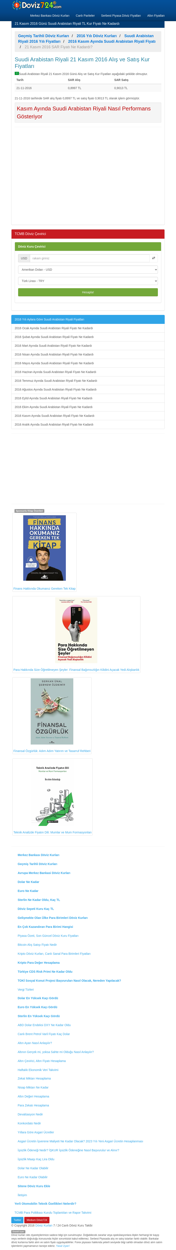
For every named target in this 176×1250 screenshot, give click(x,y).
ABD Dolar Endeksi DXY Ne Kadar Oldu (44, 1025)
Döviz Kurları (43, 1225)
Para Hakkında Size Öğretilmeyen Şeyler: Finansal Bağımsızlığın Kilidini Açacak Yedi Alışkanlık (76, 634)
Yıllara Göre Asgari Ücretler (36, 1132)
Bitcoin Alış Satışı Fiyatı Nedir (37, 944)
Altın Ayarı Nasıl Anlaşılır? (35, 1043)
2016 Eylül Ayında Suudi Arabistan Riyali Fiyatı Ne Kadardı (53, 398)
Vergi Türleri (26, 989)
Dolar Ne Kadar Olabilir (33, 1168)
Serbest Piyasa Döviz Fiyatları (121, 15)
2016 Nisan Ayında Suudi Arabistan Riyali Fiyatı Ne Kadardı (54, 354)
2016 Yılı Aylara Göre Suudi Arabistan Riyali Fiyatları (49, 319)
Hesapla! (88, 292)
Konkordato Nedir (29, 1123)
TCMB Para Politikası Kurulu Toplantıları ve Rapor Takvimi (52, 1212)
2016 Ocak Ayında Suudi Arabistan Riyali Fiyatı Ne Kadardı (54, 328)
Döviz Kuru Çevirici (31, 246)
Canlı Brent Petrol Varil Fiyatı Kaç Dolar (44, 1034)
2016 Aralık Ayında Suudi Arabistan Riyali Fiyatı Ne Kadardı (54, 424)
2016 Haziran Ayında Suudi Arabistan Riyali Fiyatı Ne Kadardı (55, 372)
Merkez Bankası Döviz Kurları (49, 15)
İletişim (22, 1195)
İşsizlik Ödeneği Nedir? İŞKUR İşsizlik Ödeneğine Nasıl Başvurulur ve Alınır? (68, 1150)
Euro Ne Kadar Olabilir (33, 1177)
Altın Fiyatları (156, 15)
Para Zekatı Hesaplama (33, 1105)
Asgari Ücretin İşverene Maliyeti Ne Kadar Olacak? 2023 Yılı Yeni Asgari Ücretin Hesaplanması (80, 1141)
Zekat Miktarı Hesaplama (34, 1078)
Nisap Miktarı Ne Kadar (33, 1087)
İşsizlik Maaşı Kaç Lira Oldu (36, 1159)
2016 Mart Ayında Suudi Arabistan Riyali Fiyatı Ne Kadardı (53, 345)
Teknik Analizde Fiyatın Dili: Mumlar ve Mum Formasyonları (52, 796)
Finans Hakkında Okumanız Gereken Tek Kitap (44, 552)
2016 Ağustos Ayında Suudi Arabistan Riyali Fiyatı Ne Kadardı (56, 389)
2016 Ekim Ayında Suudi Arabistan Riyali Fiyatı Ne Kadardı (54, 407)
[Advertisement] (88, 175)
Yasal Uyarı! (63, 1245)
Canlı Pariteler (85, 15)
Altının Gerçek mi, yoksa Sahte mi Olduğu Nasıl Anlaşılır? (56, 1052)
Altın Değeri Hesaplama (33, 1096)
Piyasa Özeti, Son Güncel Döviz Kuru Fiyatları (48, 935)
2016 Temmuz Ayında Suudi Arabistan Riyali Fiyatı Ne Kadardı (56, 380)
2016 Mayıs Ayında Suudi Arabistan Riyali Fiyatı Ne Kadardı (54, 363)
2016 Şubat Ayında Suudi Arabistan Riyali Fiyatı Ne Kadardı (54, 337)
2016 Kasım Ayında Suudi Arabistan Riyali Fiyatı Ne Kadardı (54, 415)
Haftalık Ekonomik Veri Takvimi (38, 1070)
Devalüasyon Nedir (30, 1114)
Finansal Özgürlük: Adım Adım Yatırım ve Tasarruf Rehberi (52, 715)
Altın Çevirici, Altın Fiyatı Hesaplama (42, 1061)
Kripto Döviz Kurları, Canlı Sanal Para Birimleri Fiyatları (54, 953)
